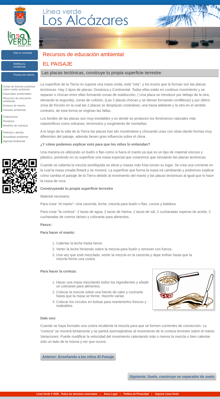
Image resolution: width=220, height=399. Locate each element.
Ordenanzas (10, 116)
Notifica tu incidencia (19, 65)
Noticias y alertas (13, 132)
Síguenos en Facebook (4, 151)
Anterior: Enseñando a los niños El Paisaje (78, 357)
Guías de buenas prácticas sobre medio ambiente (19, 88)
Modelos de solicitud (15, 125)
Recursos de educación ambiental (17, 100)
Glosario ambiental (14, 109)
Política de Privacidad (136, 394)
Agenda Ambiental (14, 141)
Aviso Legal (110, 394)
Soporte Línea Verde (167, 394)
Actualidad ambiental (15, 136)
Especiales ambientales (17, 93)
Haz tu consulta (22, 52)
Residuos (8, 121)
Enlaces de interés (14, 105)
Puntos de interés (23, 74)
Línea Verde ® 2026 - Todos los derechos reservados (67, 394)
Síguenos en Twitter (12, 151)
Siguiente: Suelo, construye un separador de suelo (172, 376)
